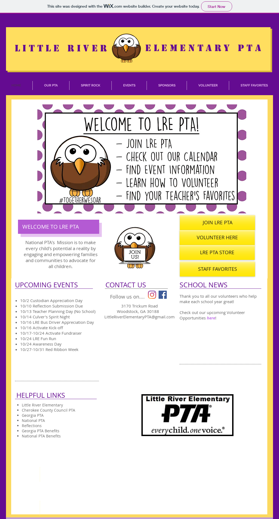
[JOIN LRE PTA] (217, 222)
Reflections (32, 425)
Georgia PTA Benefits (40, 430)
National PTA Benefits (41, 436)
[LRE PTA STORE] (217, 252)
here (211, 318)
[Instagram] (152, 295)
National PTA (33, 420)
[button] (51, 85)
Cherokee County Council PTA (48, 410)
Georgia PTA (33, 415)
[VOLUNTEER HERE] (217, 237)
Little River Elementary (42, 405)
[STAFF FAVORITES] (217, 269)
